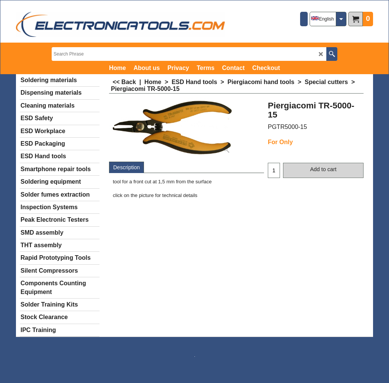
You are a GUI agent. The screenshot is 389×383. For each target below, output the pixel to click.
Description (126, 167)
